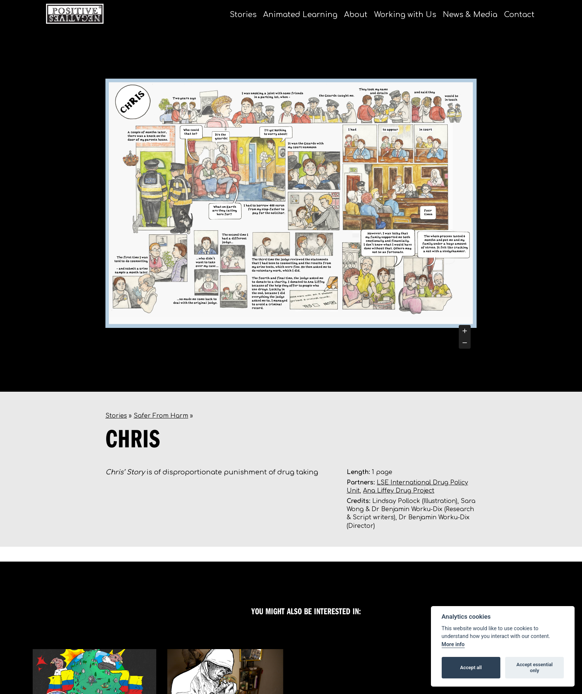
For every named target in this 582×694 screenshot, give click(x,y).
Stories (243, 14)
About (355, 14)
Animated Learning (300, 14)
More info (453, 644)
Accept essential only (534, 667)
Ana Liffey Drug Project (398, 490)
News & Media (470, 14)
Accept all (471, 667)
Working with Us (405, 14)
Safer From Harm (161, 415)
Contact (519, 14)
